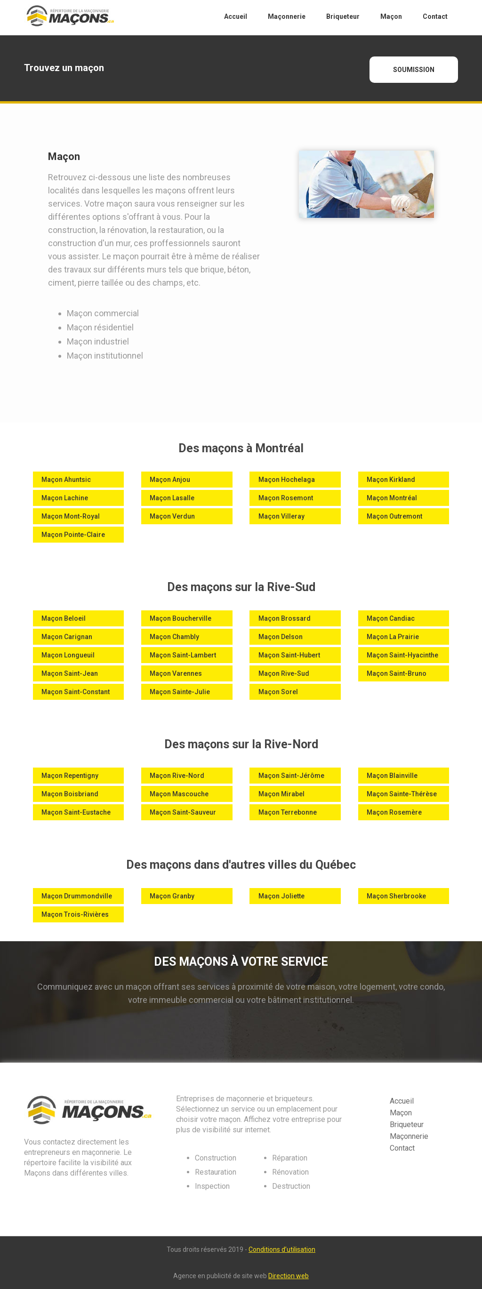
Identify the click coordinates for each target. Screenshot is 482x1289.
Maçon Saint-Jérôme (291, 775)
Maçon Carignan (66, 636)
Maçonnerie (409, 1136)
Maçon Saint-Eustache (76, 812)
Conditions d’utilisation (282, 1249)
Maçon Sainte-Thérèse (402, 794)
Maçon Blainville (392, 775)
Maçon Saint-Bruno (396, 673)
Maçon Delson (280, 636)
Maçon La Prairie (393, 636)
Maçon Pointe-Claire (73, 534)
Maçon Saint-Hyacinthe (402, 655)
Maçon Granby (172, 896)
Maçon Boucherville (180, 618)
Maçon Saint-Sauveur (183, 812)
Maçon (401, 1112)
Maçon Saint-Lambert (183, 655)
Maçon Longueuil (68, 655)
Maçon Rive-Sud (283, 673)
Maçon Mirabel (281, 794)
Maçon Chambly (174, 636)
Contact (402, 1148)
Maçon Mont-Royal (70, 516)
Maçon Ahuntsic (66, 479)
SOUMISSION (413, 69)
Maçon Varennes (176, 673)
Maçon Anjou (170, 479)
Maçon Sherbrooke (396, 896)
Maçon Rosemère (394, 812)
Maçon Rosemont (285, 498)
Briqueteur (407, 1124)
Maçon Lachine (64, 498)
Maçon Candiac (391, 618)
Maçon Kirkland (391, 479)
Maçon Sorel (278, 692)
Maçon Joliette (281, 896)
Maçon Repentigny (69, 775)
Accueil (402, 1101)
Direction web (288, 1276)
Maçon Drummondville (76, 896)
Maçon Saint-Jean (69, 673)
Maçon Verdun (172, 516)
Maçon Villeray (281, 516)
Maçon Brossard (284, 618)
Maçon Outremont (394, 516)
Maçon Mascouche (179, 794)
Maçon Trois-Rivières (75, 914)
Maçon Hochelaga (286, 479)
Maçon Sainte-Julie (180, 692)
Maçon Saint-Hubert (289, 655)
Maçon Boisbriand (69, 794)
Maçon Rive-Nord (177, 775)
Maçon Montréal (392, 498)
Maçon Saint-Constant (75, 692)
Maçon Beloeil (63, 618)
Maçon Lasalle (172, 498)
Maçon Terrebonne (287, 812)
